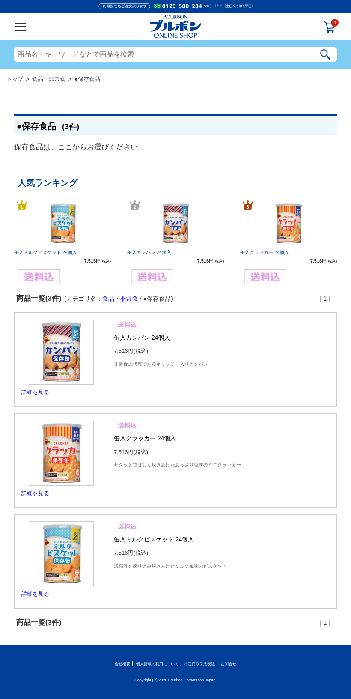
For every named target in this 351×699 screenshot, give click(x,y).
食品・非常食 (48, 79)
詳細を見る (35, 392)
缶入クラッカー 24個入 (264, 252)
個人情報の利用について (157, 664)
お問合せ (228, 664)
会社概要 (122, 664)
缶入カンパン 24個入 (149, 252)
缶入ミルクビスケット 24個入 (45, 252)
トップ (14, 79)
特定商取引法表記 (199, 664)
